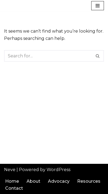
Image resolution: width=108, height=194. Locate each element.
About (33, 181)
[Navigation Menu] (97, 5)
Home (12, 181)
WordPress (58, 169)
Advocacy (59, 181)
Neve (9, 169)
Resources (88, 181)
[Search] (48, 56)
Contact (14, 188)
